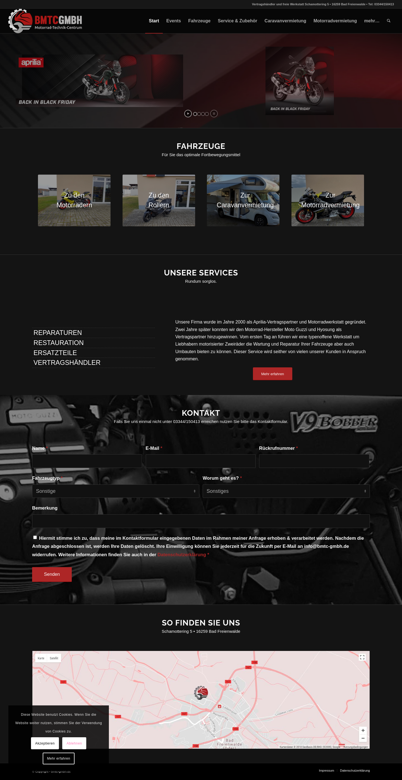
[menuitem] (153, 21)
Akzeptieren (45, 743)
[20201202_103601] (74, 200)
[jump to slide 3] (203, 114)
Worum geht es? (222, 478)
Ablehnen (74, 743)
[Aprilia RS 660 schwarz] (327, 200)
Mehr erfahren (58, 758)
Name (40, 448)
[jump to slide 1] (195, 114)
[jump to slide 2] (199, 114)
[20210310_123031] (159, 200)
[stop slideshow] (214, 113)
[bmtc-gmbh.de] (45, 21)
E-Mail (154, 448)
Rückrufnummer (278, 448)
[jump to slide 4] (207, 114)
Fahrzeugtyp (47, 478)
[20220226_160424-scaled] (243, 200)
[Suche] (388, 21)
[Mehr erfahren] (273, 373)
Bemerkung (45, 508)
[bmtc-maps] (201, 700)
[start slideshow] (188, 113)
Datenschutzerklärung (181, 554)
